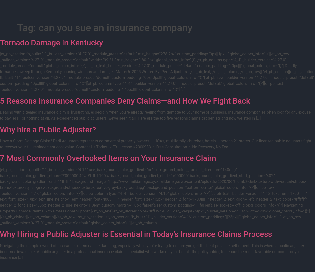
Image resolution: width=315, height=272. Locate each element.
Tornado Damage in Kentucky (51, 42)
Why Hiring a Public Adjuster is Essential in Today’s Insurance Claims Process (136, 234)
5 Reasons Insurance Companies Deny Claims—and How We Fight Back (125, 101)
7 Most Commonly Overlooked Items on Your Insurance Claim (108, 158)
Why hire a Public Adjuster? (48, 129)
